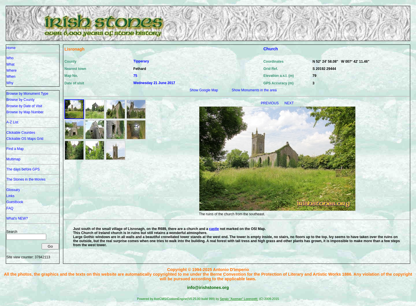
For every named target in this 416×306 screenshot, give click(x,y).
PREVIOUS (270, 103)
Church (270, 49)
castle (214, 229)
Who (10, 58)
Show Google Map (204, 90)
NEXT (289, 103)
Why (9, 83)
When (10, 77)
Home (11, 48)
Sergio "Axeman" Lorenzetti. (239, 299)
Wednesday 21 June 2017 (154, 83)
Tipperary (141, 61)
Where (11, 70)
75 (135, 76)
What (10, 64)
